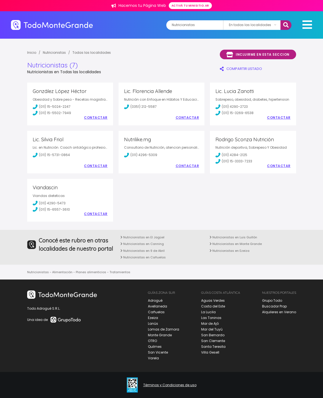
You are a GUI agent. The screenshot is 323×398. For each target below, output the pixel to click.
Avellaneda (157, 306)
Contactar (96, 117)
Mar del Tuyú (212, 329)
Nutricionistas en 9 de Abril (142, 251)
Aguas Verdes (213, 300)
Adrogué (155, 300)
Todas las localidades (91, 52)
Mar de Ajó (210, 323)
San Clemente (213, 340)
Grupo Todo (272, 300)
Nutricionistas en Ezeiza (229, 251)
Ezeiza (153, 317)
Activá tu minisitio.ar (190, 6)
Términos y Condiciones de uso (169, 385)
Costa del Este (213, 306)
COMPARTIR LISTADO (241, 68)
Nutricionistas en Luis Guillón (233, 237)
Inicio (31, 52)
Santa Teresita (213, 346)
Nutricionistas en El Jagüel (142, 237)
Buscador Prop (274, 306)
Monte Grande (160, 335)
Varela (153, 358)
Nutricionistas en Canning (142, 244)
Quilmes (155, 346)
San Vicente (158, 352)
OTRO (152, 340)
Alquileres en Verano (279, 312)
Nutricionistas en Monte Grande (236, 244)
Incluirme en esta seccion (258, 54)
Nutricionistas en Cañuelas (143, 257)
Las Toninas (211, 317)
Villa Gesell (210, 352)
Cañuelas (156, 312)
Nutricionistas (54, 52)
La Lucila (208, 312)
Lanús (153, 323)
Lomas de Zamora (163, 329)
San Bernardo (212, 335)
